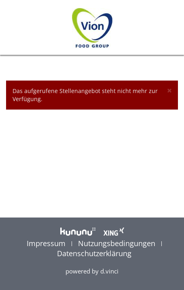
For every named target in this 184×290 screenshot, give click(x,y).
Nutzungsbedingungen (117, 243)
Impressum (47, 243)
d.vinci (109, 271)
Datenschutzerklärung (94, 253)
